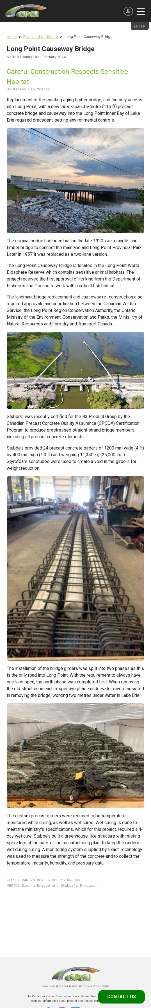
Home (12, 36)
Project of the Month (40, 36)
